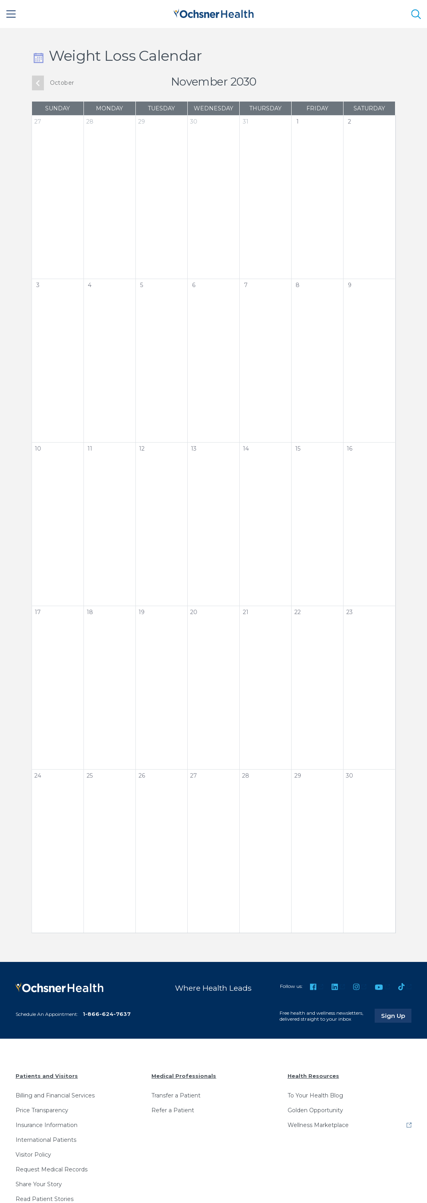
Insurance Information (46, 1125)
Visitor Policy (33, 1154)
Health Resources (313, 1076)
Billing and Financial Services (55, 1095)
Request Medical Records (51, 1169)
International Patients (46, 1139)
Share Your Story (39, 1184)
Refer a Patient (172, 1110)
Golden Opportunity (315, 1110)
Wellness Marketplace (318, 1125)
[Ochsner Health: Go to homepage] (214, 12)
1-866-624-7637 (107, 1014)
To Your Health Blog (315, 1095)
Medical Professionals (183, 1076)
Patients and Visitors (47, 1076)
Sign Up (396, 1015)
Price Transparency (42, 1110)
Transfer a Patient (176, 1095)
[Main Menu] (11, 14)
